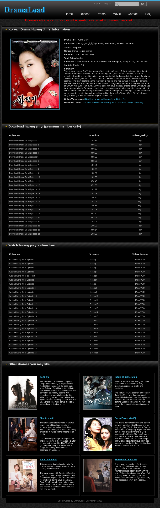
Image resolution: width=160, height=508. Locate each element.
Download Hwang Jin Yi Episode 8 (24, 169)
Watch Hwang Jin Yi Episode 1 (22, 260)
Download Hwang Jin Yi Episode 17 (24, 205)
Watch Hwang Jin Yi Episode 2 (22, 264)
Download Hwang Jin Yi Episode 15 (24, 197)
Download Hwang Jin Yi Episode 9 (24, 173)
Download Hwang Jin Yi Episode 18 (24, 209)
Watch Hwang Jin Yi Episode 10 (23, 296)
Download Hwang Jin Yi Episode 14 (24, 193)
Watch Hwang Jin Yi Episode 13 (23, 308)
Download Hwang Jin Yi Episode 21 (24, 222)
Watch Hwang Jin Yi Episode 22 (23, 345)
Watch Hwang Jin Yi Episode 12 (23, 304)
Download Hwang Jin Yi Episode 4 (24, 153)
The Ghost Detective (126, 459)
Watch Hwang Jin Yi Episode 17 (23, 324)
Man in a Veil (46, 418)
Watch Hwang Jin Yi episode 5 (22, 276)
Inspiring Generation (126, 377)
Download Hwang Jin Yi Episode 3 (24, 149)
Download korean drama (25, 10)
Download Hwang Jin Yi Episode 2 (24, 145)
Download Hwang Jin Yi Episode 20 (24, 218)
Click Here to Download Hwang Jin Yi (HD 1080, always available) (112, 102)
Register (107, 4)
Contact (133, 14)
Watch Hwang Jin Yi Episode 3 (22, 268)
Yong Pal (44, 377)
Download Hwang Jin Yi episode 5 (23, 157)
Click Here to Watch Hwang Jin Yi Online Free (105, 99)
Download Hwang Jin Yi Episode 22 (24, 226)
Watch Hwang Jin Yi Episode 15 (23, 316)
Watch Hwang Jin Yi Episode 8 (22, 288)
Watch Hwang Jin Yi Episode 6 (22, 280)
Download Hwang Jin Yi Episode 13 (24, 189)
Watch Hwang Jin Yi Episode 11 (23, 300)
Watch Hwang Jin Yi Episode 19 (23, 332)
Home (69, 14)
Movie (117, 14)
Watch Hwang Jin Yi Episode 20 (23, 336)
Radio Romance (48, 459)
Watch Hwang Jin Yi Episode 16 (23, 320)
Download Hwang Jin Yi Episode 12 (24, 185)
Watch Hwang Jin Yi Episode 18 (23, 328)
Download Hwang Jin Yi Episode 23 (24, 230)
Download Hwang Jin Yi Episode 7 (24, 165)
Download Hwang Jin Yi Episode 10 (24, 177)
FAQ (148, 14)
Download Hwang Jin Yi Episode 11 (24, 181)
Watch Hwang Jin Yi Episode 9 (22, 292)
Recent (85, 14)
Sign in (97, 4)
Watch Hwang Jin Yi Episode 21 (23, 341)
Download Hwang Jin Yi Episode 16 (24, 201)
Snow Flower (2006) (125, 418)
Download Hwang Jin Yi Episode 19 (24, 214)
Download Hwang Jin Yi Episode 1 (24, 141)
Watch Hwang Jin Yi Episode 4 (22, 272)
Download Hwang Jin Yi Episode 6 (24, 161)
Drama (101, 14)
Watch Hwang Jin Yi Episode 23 (23, 349)
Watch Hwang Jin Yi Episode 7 (22, 284)
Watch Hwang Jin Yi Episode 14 (23, 312)
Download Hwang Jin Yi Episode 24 (24, 234)
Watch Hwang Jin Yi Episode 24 (23, 353)
